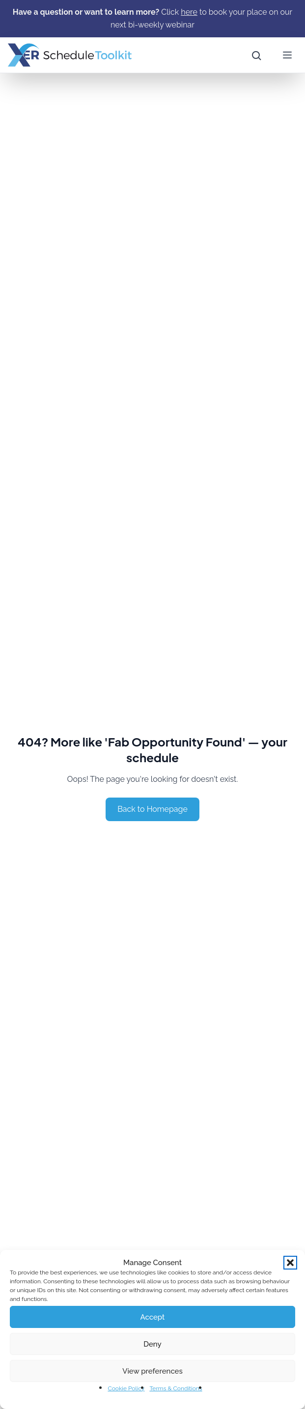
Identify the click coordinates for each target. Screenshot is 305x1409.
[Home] (70, 55)
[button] (290, 1263)
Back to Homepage (152, 809)
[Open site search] (256, 55)
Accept (152, 1317)
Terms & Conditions (175, 1388)
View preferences (152, 1371)
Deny (152, 1344)
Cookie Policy (126, 1388)
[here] (189, 12)
